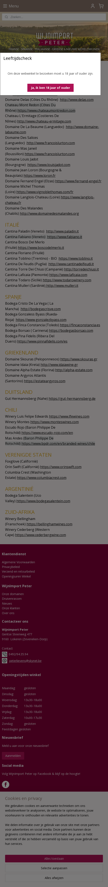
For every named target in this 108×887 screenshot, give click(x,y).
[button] (50, 88)
